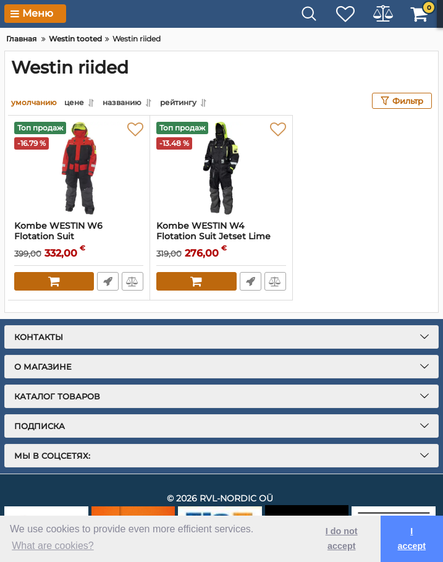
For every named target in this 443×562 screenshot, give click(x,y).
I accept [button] (411, 538)
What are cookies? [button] (53, 545)
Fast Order (108, 281)
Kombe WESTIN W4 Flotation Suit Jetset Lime (220, 237)
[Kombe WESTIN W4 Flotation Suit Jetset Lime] (220, 168)
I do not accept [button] (342, 538)
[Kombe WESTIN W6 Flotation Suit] (78, 168)
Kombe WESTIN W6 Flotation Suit (78, 237)
